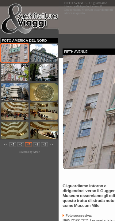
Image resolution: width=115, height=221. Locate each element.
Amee (36, 151)
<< (6, 144)
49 (44, 144)
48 (36, 144)
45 (12, 144)
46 (20, 144)
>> (51, 144)
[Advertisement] (89, 25)
